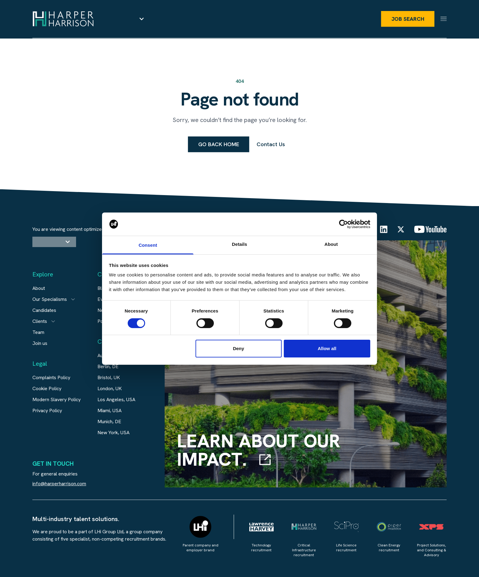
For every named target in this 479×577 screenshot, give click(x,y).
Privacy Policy (47, 410)
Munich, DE (109, 421)
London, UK (109, 388)
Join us (39, 343)
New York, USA (113, 432)
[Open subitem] (73, 299)
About (38, 288)
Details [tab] (239, 244)
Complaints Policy (51, 377)
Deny (238, 348)
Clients (39, 321)
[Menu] (444, 19)
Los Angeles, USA (116, 399)
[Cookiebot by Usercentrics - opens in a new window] (343, 224)
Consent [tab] (148, 245)
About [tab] (331, 244)
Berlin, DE (108, 366)
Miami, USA (109, 410)
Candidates (44, 310)
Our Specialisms (49, 299)
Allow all (327, 348)
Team (38, 332)
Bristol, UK (108, 377)
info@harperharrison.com (59, 483)
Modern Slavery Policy (56, 399)
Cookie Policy (46, 388)
